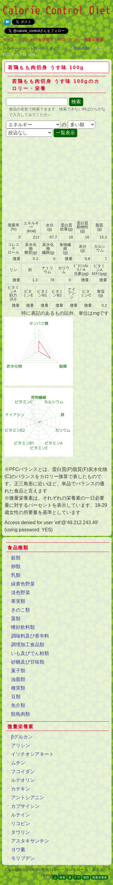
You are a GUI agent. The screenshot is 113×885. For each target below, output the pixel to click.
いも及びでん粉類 (30, 653)
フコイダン (23, 771)
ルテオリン (23, 780)
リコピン (20, 823)
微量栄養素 (99, 877)
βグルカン (22, 736)
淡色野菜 (20, 592)
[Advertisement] (56, 179)
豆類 (16, 696)
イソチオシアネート (32, 754)
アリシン (20, 745)
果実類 (18, 601)
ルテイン (20, 814)
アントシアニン (27, 797)
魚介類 (18, 705)
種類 (86, 877)
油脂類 (18, 679)
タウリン (20, 832)
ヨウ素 (18, 849)
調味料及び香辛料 (30, 635)
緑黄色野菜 (23, 583)
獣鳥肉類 (81, 48)
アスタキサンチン (30, 840)
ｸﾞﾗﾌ (77, 877)
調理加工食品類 (27, 644)
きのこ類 (20, 609)
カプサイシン (25, 806)
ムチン (18, 762)
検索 (62, 877)
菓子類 (18, 670)
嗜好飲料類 (23, 627)
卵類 (16, 566)
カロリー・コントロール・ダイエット (35, 48)
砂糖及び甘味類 (27, 661)
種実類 (18, 688)
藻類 (16, 618)
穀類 (16, 557)
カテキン (20, 788)
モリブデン (23, 858)
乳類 (16, 575)
